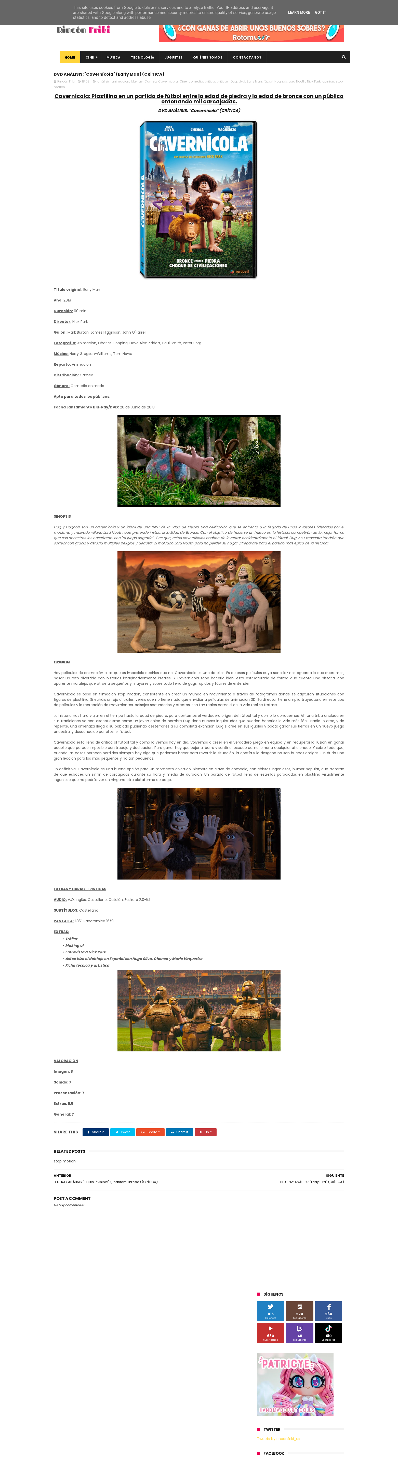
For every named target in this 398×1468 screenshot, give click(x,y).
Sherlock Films (284, 422)
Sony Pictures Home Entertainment (287, 431)
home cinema (271, 516)
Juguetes (168, 57)
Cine (84, 57)
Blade (316, 365)
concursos (318, 488)
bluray (301, 478)
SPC (263, 422)
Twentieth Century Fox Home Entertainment (295, 459)
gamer (316, 506)
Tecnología (137, 57)
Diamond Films (286, 375)
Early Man (61, 90)
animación (120, 84)
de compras (287, 497)
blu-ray (137, 84)
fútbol (75, 90)
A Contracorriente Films (278, 356)
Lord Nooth (104, 90)
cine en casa (270, 488)
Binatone (297, 365)
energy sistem (271, 506)
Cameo (150, 84)
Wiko (326, 469)
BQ (281, 365)
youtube (330, 525)
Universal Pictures (274, 469)
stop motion (152, 90)
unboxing (283, 525)
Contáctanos (241, 57)
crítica (210, 84)
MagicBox (317, 393)
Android (266, 365)
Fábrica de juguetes (275, 384)
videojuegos (307, 525)
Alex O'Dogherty (316, 356)
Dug (234, 84)
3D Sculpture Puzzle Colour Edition (286, 346)
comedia (196, 84)
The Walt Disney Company (281, 440)
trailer (264, 525)
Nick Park (121, 90)
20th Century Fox (273, 337)
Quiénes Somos (202, 57)
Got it (320, 12)
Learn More (299, 12)
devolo (309, 497)
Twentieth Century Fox (278, 450)
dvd (242, 84)
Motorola (322, 403)
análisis (103, 84)
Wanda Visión (305, 469)
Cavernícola (168, 84)
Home (64, 57)
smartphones (300, 516)
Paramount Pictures (293, 412)
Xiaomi (265, 478)
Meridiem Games (273, 403)
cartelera (320, 478)
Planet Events (327, 412)
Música (108, 57)
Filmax (309, 375)
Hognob (88, 90)
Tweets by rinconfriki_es (278, 219)
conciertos (295, 488)
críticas (223, 84)
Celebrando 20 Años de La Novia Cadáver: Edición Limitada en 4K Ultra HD (308, 1438)
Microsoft (301, 403)
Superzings (331, 431)
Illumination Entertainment (281, 393)
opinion (135, 90)
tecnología (326, 516)
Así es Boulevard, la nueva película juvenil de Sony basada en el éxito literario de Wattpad (310, 1391)
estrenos (297, 506)
